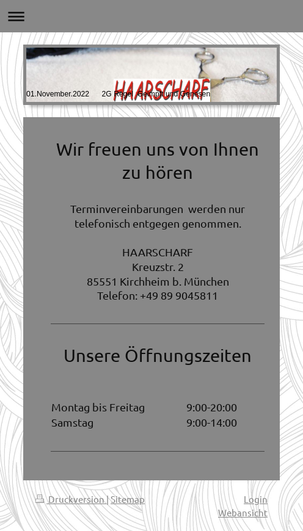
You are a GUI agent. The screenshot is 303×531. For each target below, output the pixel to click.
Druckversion (70, 499)
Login (256, 499)
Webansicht (243, 512)
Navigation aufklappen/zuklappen (151, 16)
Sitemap (128, 499)
